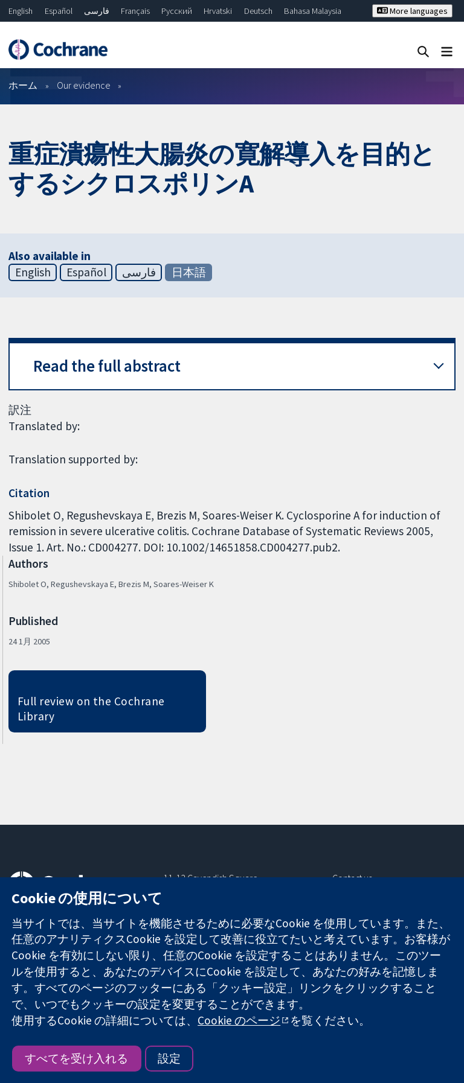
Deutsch (258, 10)
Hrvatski (218, 10)
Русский (176, 10)
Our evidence (84, 85)
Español (58, 10)
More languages (412, 10)
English (20, 10)
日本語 (189, 272)
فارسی (96, 10)
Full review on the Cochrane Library (91, 708)
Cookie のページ (239, 1020)
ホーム (22, 85)
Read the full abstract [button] (107, 366)
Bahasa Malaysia (312, 10)
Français (135, 10)
